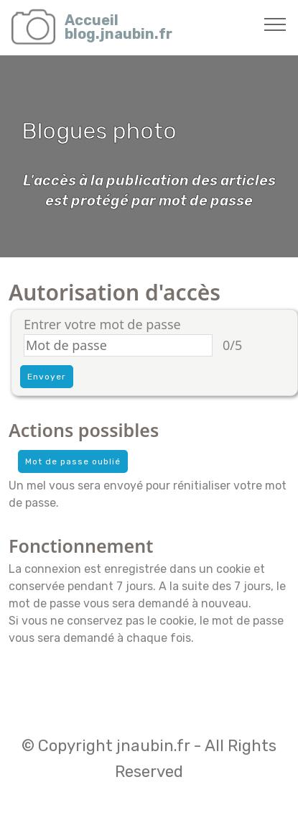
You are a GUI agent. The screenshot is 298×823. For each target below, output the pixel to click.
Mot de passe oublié (73, 461)
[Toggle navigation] (275, 23)
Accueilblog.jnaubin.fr (118, 27)
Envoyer (46, 377)
